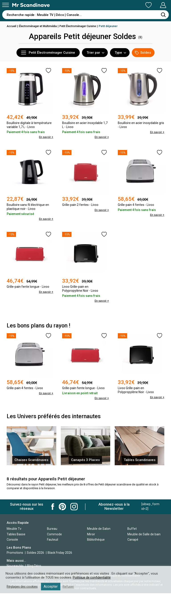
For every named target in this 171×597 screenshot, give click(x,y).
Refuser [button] (69, 587)
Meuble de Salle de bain (144, 534)
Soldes (143, 53)
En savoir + (45, 137)
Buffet (132, 528)
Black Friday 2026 (60, 552)
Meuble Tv (14, 528)
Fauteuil (52, 539)
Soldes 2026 (36, 552)
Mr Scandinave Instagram (74, 506)
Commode (54, 534)
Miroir (91, 534)
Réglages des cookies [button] (23, 587)
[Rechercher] (163, 14)
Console (12, 539)
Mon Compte (155, 5)
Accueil (12, 26)
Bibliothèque (96, 539)
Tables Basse (16, 534)
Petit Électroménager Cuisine (81, 26)
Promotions (15, 552)
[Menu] (5, 4)
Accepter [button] (52, 586)
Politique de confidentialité (92, 577)
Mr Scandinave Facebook (52, 506)
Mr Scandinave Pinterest (62, 506)
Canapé (132, 539)
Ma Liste (125, 5)
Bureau (52, 528)
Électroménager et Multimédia (40, 26)
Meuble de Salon (98, 528)
